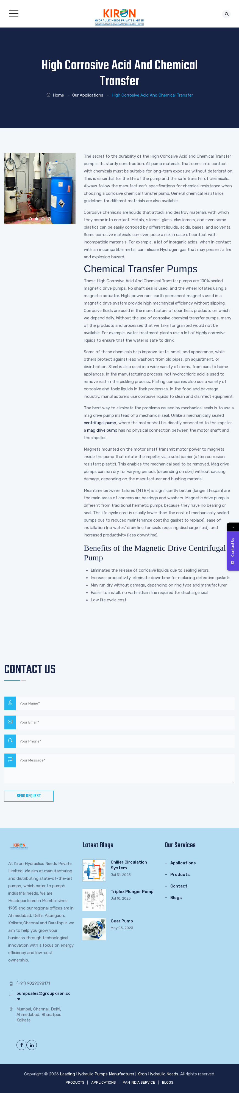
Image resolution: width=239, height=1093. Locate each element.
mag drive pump (102, 430)
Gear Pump (122, 921)
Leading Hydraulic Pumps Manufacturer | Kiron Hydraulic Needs (119, 1074)
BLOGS (167, 1082)
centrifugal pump (100, 422)
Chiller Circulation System (129, 865)
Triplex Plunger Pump (132, 891)
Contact (178, 886)
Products (180, 874)
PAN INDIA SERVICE (139, 1082)
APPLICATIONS (103, 1082)
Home (55, 95)
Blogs (176, 897)
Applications (183, 863)
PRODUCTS (75, 1082)
